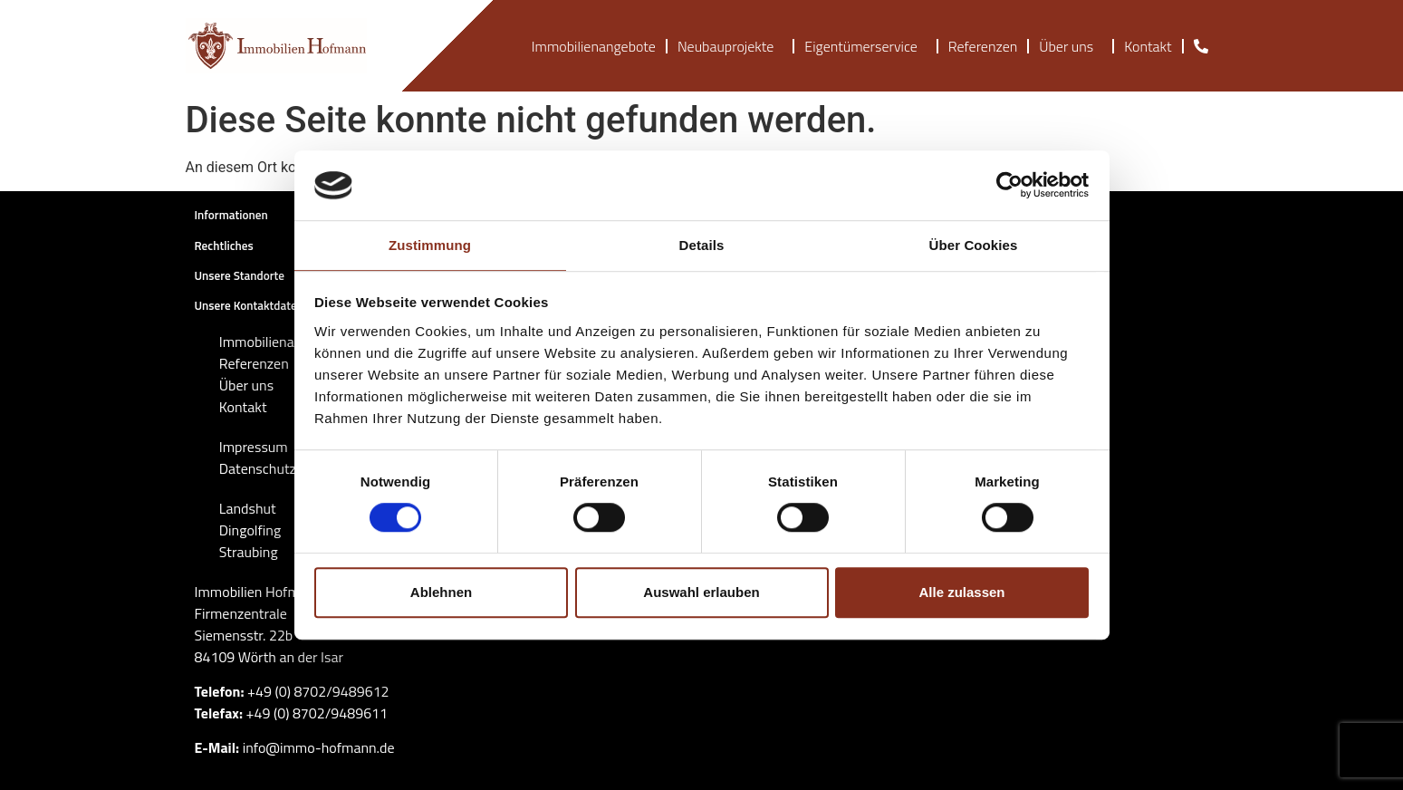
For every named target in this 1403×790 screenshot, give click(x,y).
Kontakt (1147, 46)
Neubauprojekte (730, 46)
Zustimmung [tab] (430, 245)
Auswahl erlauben (701, 592)
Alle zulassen (961, 592)
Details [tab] (702, 245)
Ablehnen (441, 592)
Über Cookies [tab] (973, 245)
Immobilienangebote (594, 46)
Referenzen (982, 46)
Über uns (1070, 46)
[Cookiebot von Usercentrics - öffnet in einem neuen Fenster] (1009, 185)
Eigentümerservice (865, 46)
